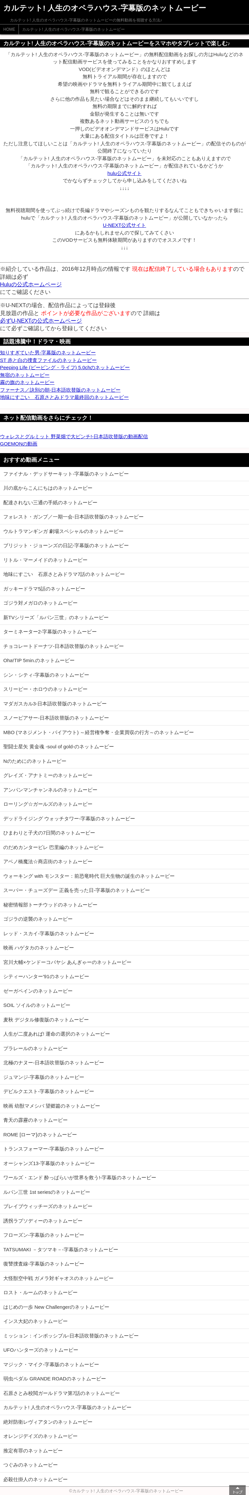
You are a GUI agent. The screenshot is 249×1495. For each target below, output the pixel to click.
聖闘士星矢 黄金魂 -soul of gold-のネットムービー (58, 746)
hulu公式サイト (124, 173)
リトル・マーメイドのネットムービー (45, 560)
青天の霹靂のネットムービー (35, 1120)
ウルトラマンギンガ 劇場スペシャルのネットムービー (63, 531)
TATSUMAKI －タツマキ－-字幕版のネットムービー (60, 1249)
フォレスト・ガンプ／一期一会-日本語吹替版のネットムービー (73, 516)
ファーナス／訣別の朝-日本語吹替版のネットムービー (60, 390)
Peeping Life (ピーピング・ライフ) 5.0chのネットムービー (65, 367)
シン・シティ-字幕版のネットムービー (46, 675)
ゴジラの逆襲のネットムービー (38, 919)
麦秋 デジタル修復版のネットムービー (46, 1019)
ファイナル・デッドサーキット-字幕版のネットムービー (66, 474)
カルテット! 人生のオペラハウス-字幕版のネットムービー (73, 29)
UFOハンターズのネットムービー (40, 1350)
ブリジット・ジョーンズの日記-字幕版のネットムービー (66, 545)
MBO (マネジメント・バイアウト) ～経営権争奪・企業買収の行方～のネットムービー (98, 732)
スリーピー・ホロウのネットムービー (45, 689)
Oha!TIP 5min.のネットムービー (39, 660)
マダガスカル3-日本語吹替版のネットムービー (55, 703)
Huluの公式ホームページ (31, 284)
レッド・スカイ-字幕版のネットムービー (48, 933)
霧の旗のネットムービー (27, 382)
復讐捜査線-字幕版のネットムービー (43, 1263)
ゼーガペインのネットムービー (38, 991)
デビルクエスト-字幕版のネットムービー (48, 1091)
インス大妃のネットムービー (35, 1321)
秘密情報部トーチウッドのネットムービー (50, 905)
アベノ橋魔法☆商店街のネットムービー (47, 861)
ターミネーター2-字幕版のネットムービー (50, 631)
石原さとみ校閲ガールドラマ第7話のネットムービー (61, 1393)
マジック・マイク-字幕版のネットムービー (51, 1364)
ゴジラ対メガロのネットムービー (40, 603)
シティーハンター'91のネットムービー (46, 976)
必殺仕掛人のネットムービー (35, 1479)
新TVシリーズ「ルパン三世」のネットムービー (56, 617)
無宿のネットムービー (25, 375)
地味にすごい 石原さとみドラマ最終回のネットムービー (64, 397)
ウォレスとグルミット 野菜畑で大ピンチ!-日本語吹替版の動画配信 (74, 436)
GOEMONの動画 (18, 443)
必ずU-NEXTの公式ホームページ (41, 321)
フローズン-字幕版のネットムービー (43, 1235)
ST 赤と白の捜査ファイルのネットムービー (48, 360)
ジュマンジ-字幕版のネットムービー (43, 1077)
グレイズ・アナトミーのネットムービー (47, 775)
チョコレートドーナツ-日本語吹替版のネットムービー (63, 646)
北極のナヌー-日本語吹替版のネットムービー (53, 1062)
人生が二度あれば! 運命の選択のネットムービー (56, 1034)
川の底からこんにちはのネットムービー (47, 488)
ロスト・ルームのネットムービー (40, 1292)
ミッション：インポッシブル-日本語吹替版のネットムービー (71, 1335)
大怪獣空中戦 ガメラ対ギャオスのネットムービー (58, 1278)
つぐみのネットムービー (30, 1465)
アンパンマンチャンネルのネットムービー (50, 790)
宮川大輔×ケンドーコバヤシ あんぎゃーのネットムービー (67, 962)
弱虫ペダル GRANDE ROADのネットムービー (54, 1378)
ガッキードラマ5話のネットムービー (44, 588)
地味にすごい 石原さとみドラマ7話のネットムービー (64, 574)
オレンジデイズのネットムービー (40, 1436)
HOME (9, 29)
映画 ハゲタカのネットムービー (38, 947)
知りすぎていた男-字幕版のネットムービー (48, 352)
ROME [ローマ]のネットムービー (40, 1134)
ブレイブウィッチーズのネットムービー (47, 1206)
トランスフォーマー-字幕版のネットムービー (53, 1149)
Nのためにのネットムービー (34, 761)
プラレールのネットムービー (35, 1048)
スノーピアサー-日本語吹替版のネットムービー (56, 718)
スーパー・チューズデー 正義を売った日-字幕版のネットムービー (76, 890)
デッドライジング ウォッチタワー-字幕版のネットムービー (69, 818)
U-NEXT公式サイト (124, 225)
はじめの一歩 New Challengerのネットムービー (56, 1307)
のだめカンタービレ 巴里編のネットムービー (53, 847)
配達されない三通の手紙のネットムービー (50, 502)
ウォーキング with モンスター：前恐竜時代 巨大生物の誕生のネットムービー (89, 876)
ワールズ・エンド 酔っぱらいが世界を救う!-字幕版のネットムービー (79, 1177)
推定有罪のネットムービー (33, 1450)
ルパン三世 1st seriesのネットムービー (46, 1192)
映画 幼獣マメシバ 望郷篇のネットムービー (51, 1106)
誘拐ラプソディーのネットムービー (43, 1221)
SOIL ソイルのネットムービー (36, 1005)
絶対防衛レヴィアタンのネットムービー (47, 1422)
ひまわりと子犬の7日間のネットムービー (49, 833)
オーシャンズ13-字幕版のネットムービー (49, 1163)
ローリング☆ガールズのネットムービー (47, 804)
